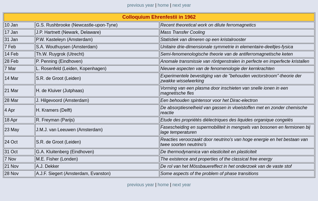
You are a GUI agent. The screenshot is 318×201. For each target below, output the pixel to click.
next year (181, 5)
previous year (140, 5)
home (163, 5)
